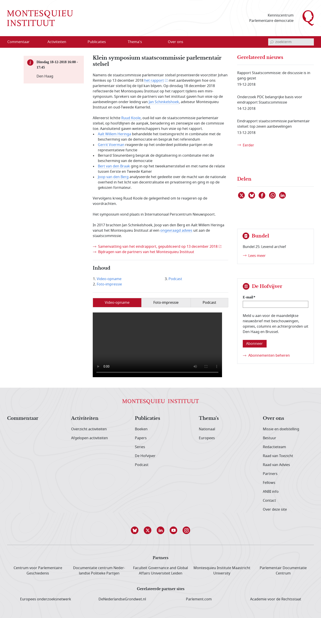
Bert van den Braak (114, 166)
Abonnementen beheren (269, 355)
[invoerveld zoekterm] (291, 42)
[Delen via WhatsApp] (272, 195)
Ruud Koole (131, 118)
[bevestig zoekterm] (272, 42)
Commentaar (22, 418)
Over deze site (275, 509)
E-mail (248, 297)
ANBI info (271, 491)
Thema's (209, 418)
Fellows (269, 482)
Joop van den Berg (113, 177)
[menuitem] (21, 42)
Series (140, 447)
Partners (270, 474)
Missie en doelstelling (281, 429)
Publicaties (147, 418)
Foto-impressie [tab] (166, 302)
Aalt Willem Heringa (114, 134)
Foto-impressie (109, 284)
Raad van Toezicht (278, 456)
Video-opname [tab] (117, 302)
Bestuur (269, 438)
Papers (141, 438)
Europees (207, 438)
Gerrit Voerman (111, 145)
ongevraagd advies (176, 230)
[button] (134, 530)
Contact (269, 500)
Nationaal (207, 429)
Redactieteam (274, 447)
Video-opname (109, 279)
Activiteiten (85, 418)
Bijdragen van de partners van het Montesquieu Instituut (146, 252)
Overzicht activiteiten (89, 429)
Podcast (175, 279)
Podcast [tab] (209, 302)
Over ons (273, 418)
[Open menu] (78, 42)
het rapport (154, 80)
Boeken (141, 429)
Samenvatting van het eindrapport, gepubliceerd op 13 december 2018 (158, 246)
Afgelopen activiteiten (89, 438)
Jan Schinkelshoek (164, 102)
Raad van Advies (276, 465)
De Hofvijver (145, 456)
